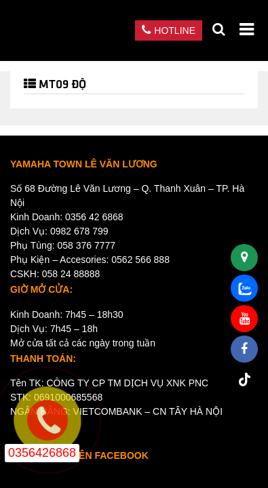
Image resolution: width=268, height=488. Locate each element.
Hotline (168, 30)
